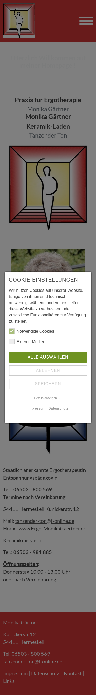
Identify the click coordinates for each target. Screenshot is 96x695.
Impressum (36, 408)
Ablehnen (48, 370)
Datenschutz (58, 408)
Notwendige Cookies (31, 331)
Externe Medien (27, 341)
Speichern (48, 384)
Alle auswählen (48, 357)
